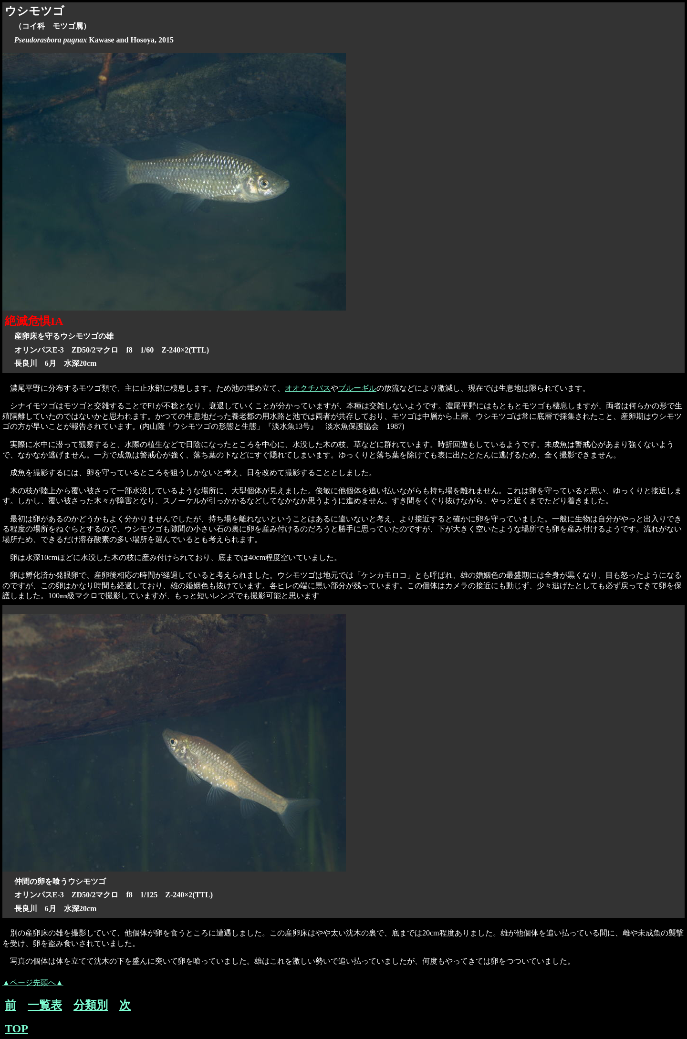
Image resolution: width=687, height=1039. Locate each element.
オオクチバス (308, 388)
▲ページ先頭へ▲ (32, 982)
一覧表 (45, 1005)
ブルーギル (357, 388)
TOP (16, 1028)
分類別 (90, 1005)
